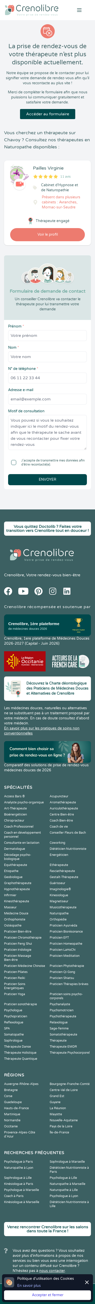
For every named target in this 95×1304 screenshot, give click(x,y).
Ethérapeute (59, 865)
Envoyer (47, 479)
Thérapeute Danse (17, 1046)
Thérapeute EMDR (63, 1046)
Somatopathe (14, 1034)
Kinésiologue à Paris (18, 1184)
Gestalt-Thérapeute (64, 877)
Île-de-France (59, 1132)
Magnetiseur (59, 901)
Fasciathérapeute (62, 871)
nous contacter (52, 1271)
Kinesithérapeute (16, 901)
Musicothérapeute (63, 907)
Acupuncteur (59, 796)
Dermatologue (14, 849)
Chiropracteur (14, 820)
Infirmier (10, 895)
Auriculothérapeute (64, 808)
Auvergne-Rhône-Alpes (21, 1084)
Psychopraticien (15, 1016)
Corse (8, 1096)
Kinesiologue (59, 895)
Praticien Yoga (14, 994)
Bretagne (11, 1090)
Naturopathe (59, 913)
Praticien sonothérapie (20, 1004)
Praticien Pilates (16, 972)
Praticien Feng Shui (18, 943)
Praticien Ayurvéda (63, 925)
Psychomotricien (61, 1010)
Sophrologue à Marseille (67, 1161)
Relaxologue (59, 1022)
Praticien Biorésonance (66, 931)
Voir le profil (47, 234)
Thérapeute (58, 1040)
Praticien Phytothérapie (67, 966)
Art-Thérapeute (15, 808)
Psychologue (13, 1010)
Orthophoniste (14, 919)
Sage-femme (59, 1028)
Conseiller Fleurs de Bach (68, 832)
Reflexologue (13, 1022)
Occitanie (11, 1126)
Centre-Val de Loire (64, 1090)
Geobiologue (13, 877)
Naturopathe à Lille (64, 1190)
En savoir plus (29, 1286)
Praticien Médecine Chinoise (24, 966)
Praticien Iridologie (17, 950)
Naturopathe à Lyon (18, 1168)
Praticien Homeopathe (66, 943)
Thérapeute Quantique (20, 1059)
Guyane (55, 1102)
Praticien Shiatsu (62, 978)
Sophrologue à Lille (18, 1178)
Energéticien (59, 855)
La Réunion (58, 1108)
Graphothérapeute (17, 883)
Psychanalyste (60, 1004)
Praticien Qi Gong (62, 972)
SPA (7, 1028)
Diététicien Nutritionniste (68, 849)
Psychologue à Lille (63, 1178)
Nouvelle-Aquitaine (64, 1120)
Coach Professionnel (18, 826)
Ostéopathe (13, 925)
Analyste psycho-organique (24, 802)
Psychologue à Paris (18, 1161)
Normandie (12, 1120)
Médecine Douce (16, 913)
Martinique (12, 1114)
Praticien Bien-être (17, 931)
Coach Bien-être (61, 820)
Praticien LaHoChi (62, 950)
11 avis (65, 176)
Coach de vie (59, 826)
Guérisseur (57, 883)
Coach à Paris (14, 1196)
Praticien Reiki (14, 978)
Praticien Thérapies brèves (69, 984)
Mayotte (56, 1114)
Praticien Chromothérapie (23, 937)
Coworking (57, 843)
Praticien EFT (59, 937)
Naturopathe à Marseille (67, 1184)
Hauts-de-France (16, 1108)
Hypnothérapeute (17, 889)
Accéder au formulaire (47, 114)
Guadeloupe (13, 1102)
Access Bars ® (14, 796)
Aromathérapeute (63, 802)
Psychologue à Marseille (21, 1190)
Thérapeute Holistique (20, 1052)
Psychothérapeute (63, 1016)
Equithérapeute (15, 865)
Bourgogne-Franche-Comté (70, 1084)
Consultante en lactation (21, 843)
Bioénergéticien (15, 814)
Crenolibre (14, 575)
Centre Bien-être (62, 814)
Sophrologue (13, 1040)
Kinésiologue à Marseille (21, 1202)
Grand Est (57, 1096)
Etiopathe (11, 871)
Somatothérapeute (63, 1034)
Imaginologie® (60, 889)
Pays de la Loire (61, 1126)
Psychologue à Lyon (64, 1196)
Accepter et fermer (47, 1295)
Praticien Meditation (65, 956)
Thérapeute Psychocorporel (70, 1052)
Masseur (10, 907)
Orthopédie (58, 919)
